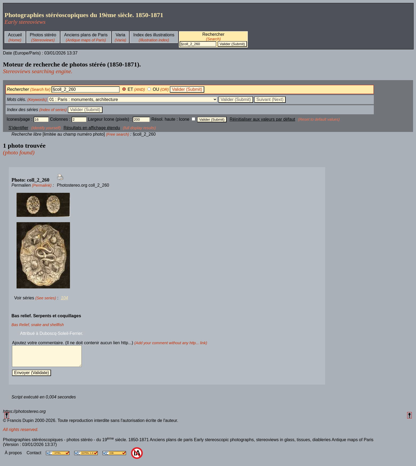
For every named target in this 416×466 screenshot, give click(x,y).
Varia (120, 35)
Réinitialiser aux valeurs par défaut (262, 119)
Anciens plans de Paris (86, 35)
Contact (34, 457)
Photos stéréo (43, 35)
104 (64, 298)
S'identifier (18, 128)
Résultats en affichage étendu (92, 128)
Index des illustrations (153, 35)
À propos (14, 457)
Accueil (15, 35)
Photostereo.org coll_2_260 (83, 185)
